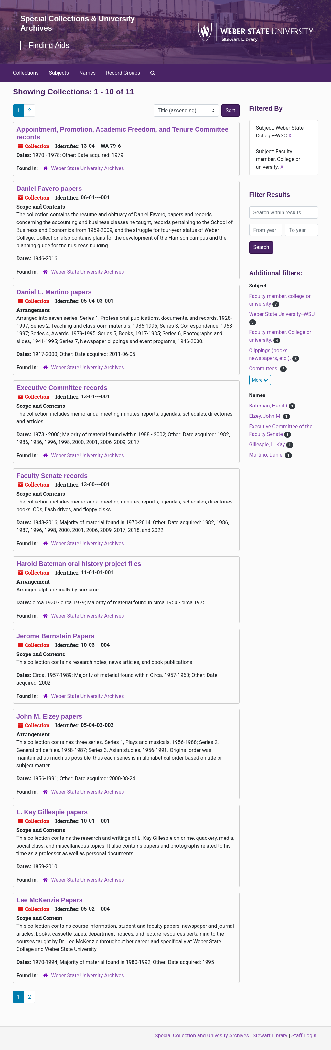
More (260, 380)
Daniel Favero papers (49, 188)
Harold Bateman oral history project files (78, 563)
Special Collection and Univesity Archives (202, 1036)
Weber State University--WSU (282, 314)
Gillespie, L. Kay (267, 444)
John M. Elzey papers (49, 716)
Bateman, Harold (269, 406)
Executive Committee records (61, 387)
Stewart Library (270, 1036)
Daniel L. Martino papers (53, 292)
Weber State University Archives (87, 168)
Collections (26, 73)
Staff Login (303, 1036)
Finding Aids (49, 45)
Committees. (264, 368)
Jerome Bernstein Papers (55, 636)
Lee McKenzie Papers (49, 900)
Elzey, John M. (266, 416)
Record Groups (123, 73)
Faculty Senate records (52, 475)
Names (87, 73)
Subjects (59, 73)
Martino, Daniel (267, 455)
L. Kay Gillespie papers (52, 812)
